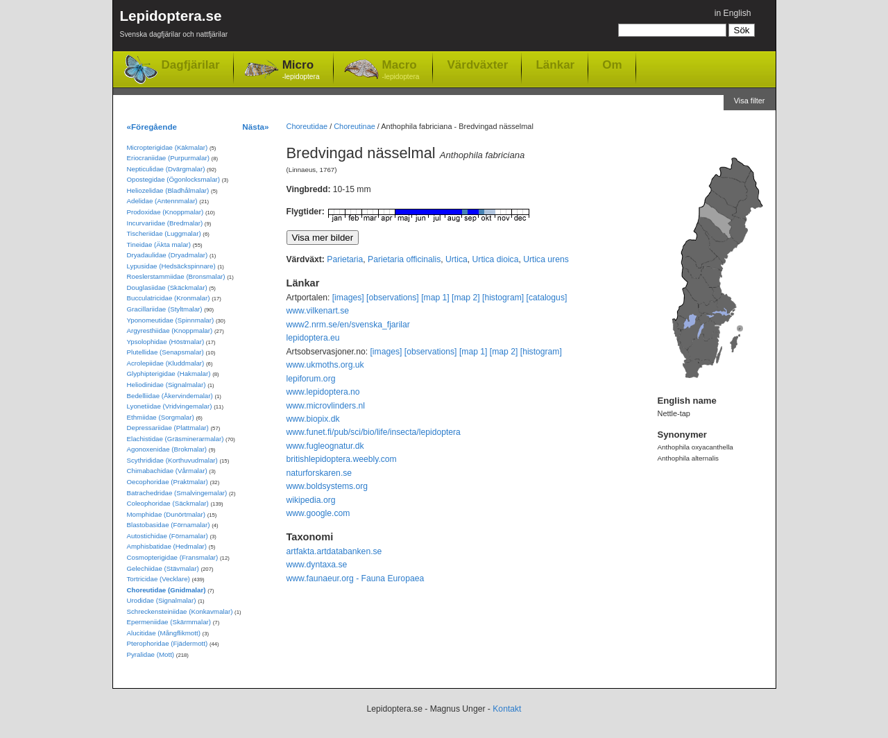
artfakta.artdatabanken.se (334, 551)
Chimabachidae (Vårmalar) (167, 470)
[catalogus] (547, 297)
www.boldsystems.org (327, 486)
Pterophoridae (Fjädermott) (167, 643)
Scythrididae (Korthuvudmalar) (172, 460)
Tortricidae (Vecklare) (158, 579)
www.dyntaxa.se (317, 564)
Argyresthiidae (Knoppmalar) (170, 330)
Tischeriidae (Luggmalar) (164, 233)
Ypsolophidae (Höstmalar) (166, 341)
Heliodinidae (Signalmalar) (166, 384)
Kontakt (507, 709)
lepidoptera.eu (313, 338)
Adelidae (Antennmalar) (162, 201)
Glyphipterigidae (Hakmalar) (169, 373)
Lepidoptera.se (174, 26)
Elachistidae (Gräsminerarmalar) (175, 439)
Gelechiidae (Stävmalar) (163, 568)
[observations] (392, 297)
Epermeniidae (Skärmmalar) (169, 622)
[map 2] (466, 297)
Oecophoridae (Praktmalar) (167, 482)
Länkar (555, 64)
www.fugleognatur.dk (325, 446)
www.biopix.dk (313, 419)
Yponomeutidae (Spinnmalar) (170, 320)
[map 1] (435, 297)
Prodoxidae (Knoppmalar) (165, 212)
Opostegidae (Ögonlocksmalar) (174, 179)
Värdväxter (477, 64)
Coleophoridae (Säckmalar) (168, 503)
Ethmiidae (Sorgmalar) (160, 417)
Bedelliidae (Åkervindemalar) (170, 396)
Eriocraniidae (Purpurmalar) (168, 158)
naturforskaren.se (319, 473)
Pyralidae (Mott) (151, 654)
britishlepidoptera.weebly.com (342, 459)
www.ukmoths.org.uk (325, 365)
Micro (301, 70)
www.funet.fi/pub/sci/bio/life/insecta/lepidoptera (374, 432)
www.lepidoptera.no (323, 392)
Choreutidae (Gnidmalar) (166, 590)
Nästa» (255, 126)
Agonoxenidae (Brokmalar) (167, 449)
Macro (401, 70)
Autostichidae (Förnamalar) (167, 536)
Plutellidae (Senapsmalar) (165, 352)
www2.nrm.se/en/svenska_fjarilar (348, 324)
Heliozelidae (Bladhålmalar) (168, 190)
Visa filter (749, 100)
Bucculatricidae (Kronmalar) (168, 298)
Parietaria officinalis (404, 259)
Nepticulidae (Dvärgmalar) (166, 169)
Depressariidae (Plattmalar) (168, 427)
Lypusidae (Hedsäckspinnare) (171, 266)
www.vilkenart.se (318, 311)
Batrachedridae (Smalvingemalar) (177, 493)
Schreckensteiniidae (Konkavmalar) (180, 611)
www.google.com (318, 513)
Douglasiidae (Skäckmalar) (167, 287)
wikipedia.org (311, 500)
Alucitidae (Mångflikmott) (163, 633)
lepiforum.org (311, 379)
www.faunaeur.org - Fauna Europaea (356, 578)
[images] (348, 297)
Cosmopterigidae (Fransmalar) (173, 557)
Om (612, 64)
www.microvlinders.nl (326, 406)
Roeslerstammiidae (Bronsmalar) (176, 276)
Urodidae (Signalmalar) (161, 600)
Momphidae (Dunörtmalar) (166, 514)
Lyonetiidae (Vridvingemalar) (169, 406)
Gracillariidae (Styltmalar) (165, 309)
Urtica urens (546, 259)
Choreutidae (307, 126)
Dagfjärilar (191, 64)
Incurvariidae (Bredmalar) (165, 223)
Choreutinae (354, 126)
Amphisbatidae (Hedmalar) (167, 546)
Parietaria (345, 259)
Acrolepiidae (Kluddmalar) (166, 363)
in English (733, 13)
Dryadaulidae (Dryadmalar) (167, 255)
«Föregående (152, 126)
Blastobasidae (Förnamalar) (168, 525)
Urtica (456, 259)
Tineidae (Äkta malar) (159, 244)
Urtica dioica (495, 259)
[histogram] (503, 297)
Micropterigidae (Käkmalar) (167, 147)
